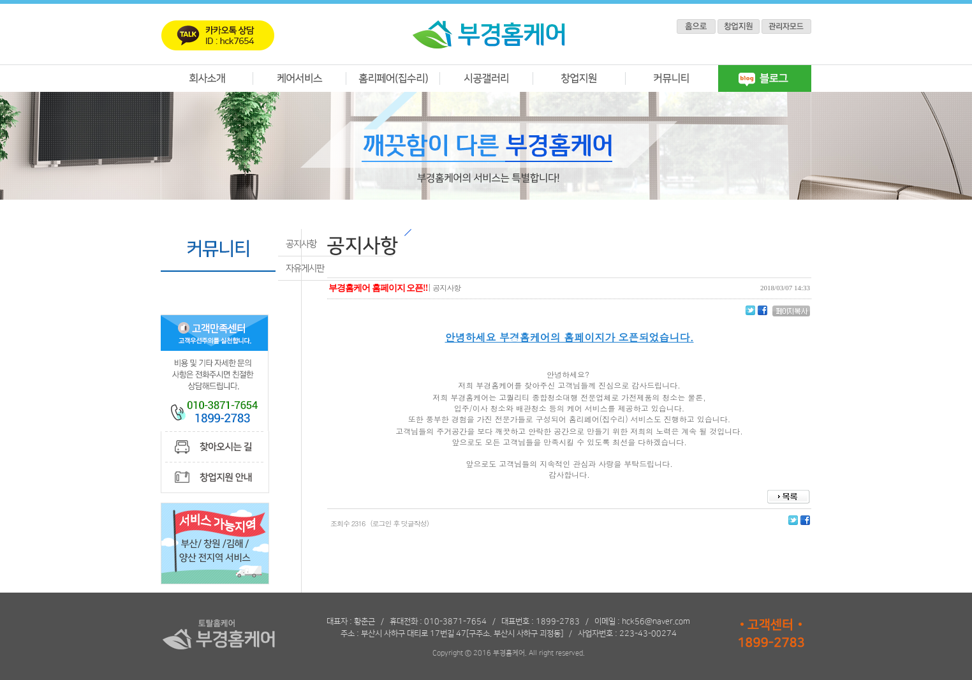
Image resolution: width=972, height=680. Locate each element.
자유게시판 (305, 268)
